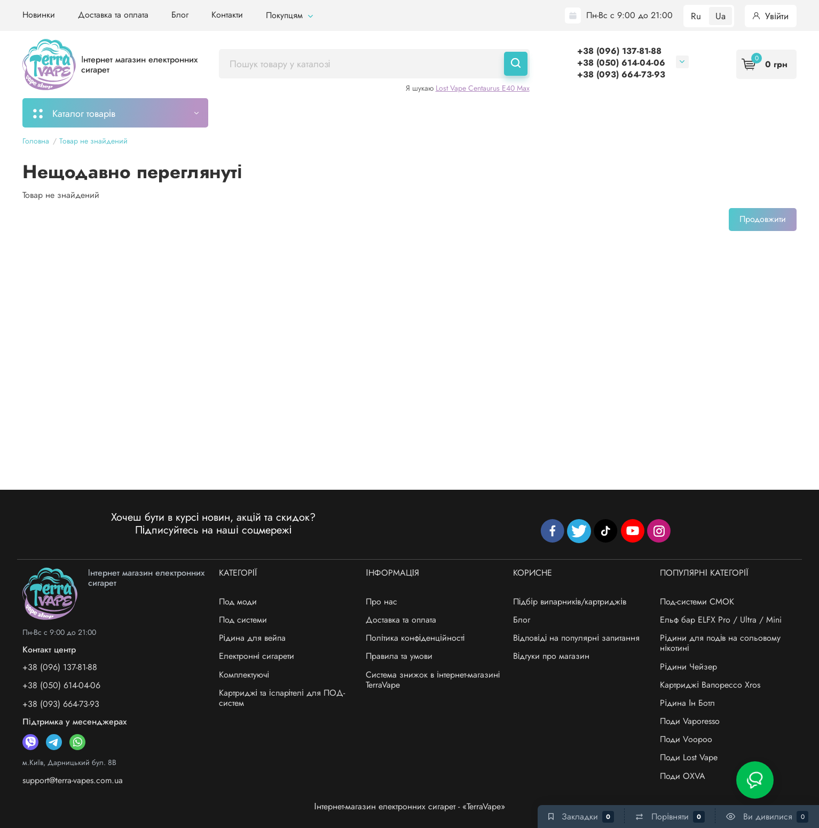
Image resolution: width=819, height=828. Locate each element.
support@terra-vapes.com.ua (72, 780)
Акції (473, 113)
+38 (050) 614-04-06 (621, 63)
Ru (696, 16)
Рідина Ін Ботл (687, 703)
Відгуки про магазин (551, 656)
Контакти (227, 15)
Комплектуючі (244, 674)
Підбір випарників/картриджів (569, 601)
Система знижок (536, 113)
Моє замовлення (263, 113)
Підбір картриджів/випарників (381, 113)
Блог (179, 15)
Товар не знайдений (93, 141)
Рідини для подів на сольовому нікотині (720, 643)
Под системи (243, 620)
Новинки (38, 15)
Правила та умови (399, 656)
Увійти (771, 16)
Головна (35, 141)
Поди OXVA (682, 776)
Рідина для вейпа (252, 638)
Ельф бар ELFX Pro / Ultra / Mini (721, 620)
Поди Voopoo (686, 739)
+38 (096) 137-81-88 (619, 51)
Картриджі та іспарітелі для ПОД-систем (282, 698)
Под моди (238, 601)
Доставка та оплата (113, 15)
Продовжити (762, 219)
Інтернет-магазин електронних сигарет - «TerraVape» (409, 806)
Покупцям (289, 15)
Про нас (381, 601)
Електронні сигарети (257, 656)
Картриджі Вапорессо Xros (710, 685)
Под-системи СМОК (697, 601)
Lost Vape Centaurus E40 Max (483, 88)
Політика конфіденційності (415, 638)
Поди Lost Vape (689, 757)
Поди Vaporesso (690, 721)
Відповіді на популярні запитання (576, 638)
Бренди (605, 113)
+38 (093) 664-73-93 (621, 74)
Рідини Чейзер (688, 666)
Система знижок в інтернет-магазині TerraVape (433, 679)
